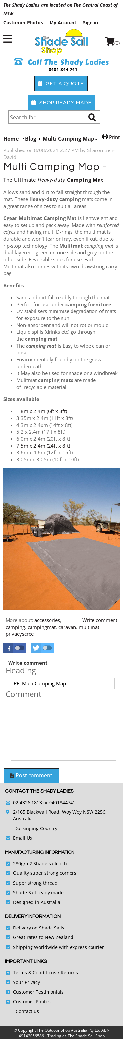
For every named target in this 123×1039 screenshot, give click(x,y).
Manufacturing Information (39, 852)
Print (114, 137)
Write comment (99, 620)
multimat (89, 627)
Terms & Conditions (34, 972)
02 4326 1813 (27, 802)
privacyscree (20, 633)
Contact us (27, 1011)
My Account (63, 22)
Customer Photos (23, 22)
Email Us (22, 838)
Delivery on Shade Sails (38, 928)
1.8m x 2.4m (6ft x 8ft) (41, 411)
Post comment (30, 775)
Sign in (90, 22)
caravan (67, 627)
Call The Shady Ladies (61, 62)
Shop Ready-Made (61, 102)
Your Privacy (26, 982)
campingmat (42, 627)
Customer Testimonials (38, 992)
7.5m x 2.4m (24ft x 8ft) (43, 445)
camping (15, 627)
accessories (47, 620)
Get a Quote (61, 83)
